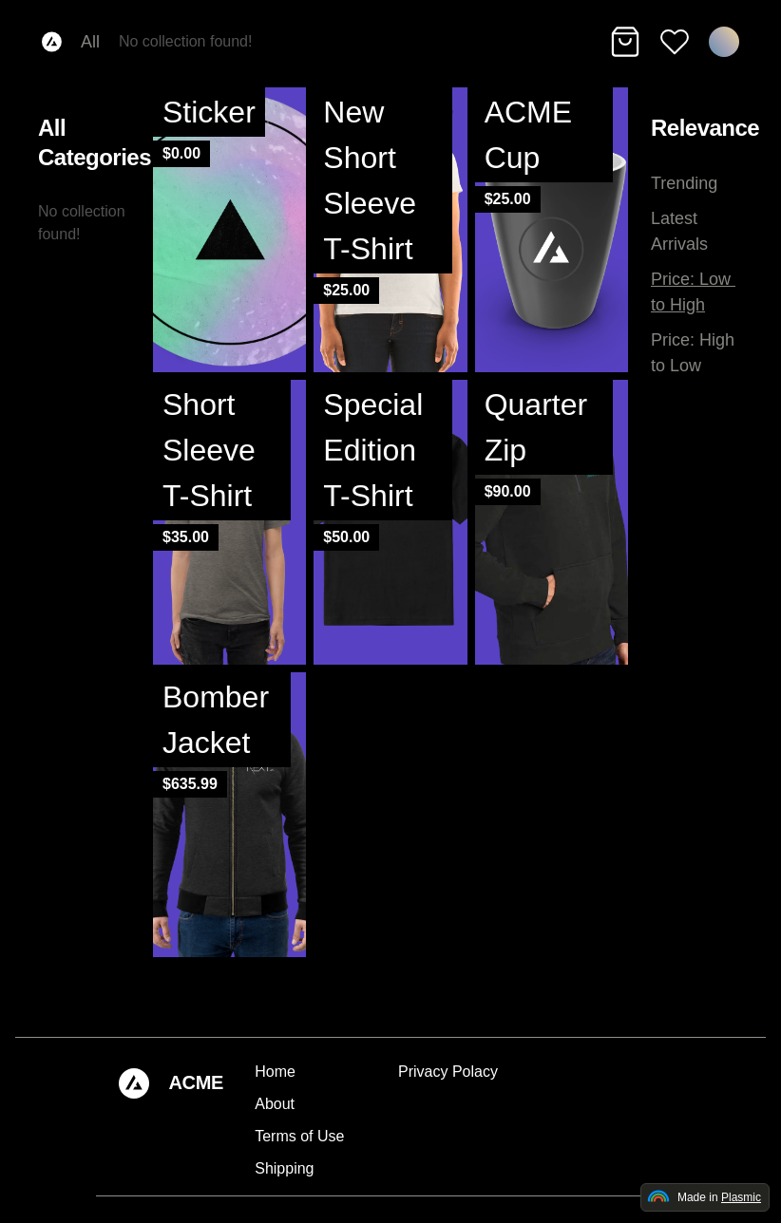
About (275, 1104)
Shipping (284, 1168)
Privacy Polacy (448, 1071)
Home (275, 1071)
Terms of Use (299, 1136)
